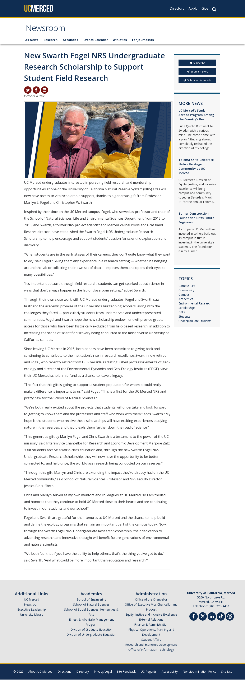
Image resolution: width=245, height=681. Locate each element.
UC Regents (149, 673)
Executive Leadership (31, 611)
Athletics (120, 41)
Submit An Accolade (197, 81)
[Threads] (229, 617)
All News (31, 41)
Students (184, 318)
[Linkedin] (212, 618)
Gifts (182, 314)
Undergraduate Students (195, 322)
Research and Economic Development (151, 646)
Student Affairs (151, 641)
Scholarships (187, 309)
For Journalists (143, 41)
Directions (64, 673)
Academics (186, 300)
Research (50, 41)
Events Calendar (95, 41)
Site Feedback (126, 673)
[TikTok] (220, 617)
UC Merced (31, 601)
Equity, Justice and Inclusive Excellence (151, 616)
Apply (193, 8)
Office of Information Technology (151, 651)
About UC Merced (40, 673)
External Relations (151, 621)
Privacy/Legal (103, 673)
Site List (226, 673)
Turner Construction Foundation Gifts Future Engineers (196, 219)
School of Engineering (91, 601)
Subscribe (197, 64)
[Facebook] (193, 618)
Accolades (70, 41)
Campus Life (187, 287)
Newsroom (47, 30)
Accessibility (170, 673)
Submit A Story (197, 73)
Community (186, 292)
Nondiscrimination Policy (199, 673)
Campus (184, 296)
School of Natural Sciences (91, 606)
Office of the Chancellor (151, 601)
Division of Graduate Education (91, 631)
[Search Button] (214, 9)
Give (205, 8)
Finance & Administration (151, 626)
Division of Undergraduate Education (91, 636)
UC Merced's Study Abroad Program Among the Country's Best (196, 116)
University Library (31, 616)
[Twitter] (202, 617)
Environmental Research (195, 305)
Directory (177, 8)
